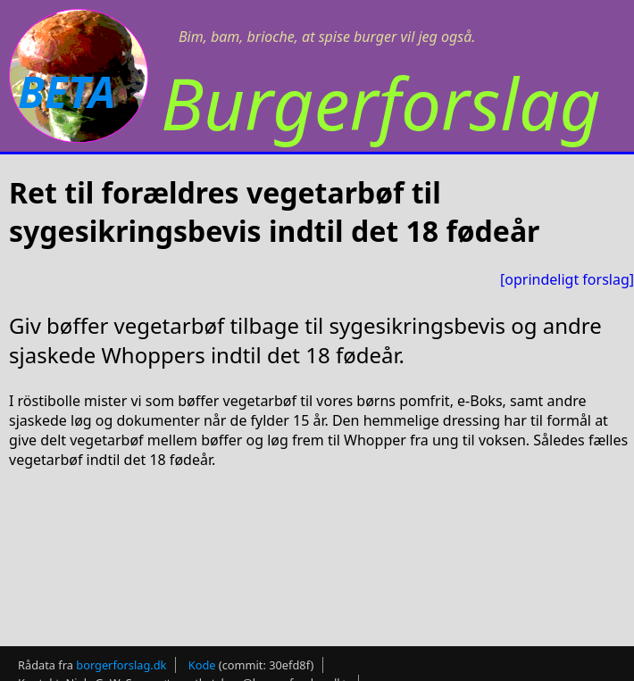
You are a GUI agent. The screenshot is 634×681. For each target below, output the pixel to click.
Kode (202, 660)
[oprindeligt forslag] (567, 279)
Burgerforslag (381, 102)
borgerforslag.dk (121, 660)
